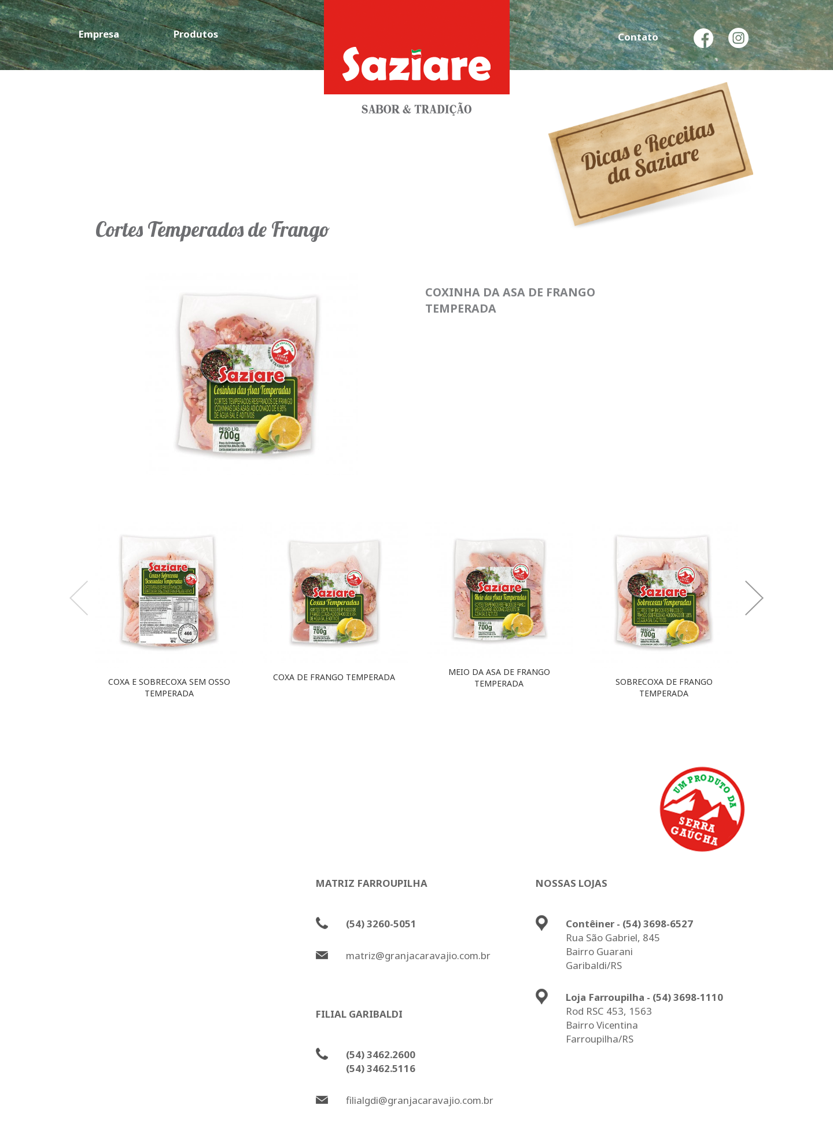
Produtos (196, 34)
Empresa (98, 34)
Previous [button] (78, 598)
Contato (638, 36)
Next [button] (754, 598)
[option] (169, 614)
